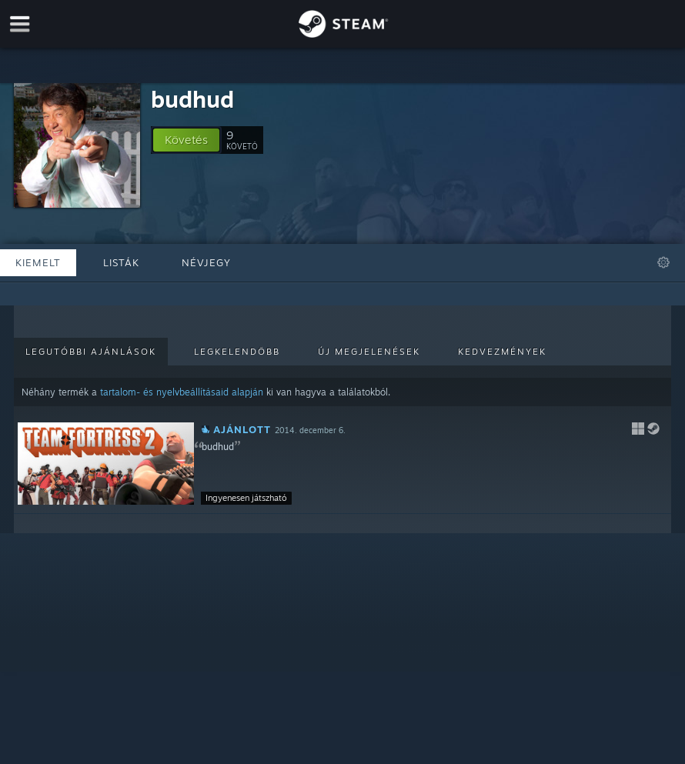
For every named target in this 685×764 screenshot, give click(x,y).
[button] (186, 140)
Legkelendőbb (237, 351)
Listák (121, 262)
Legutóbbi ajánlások (90, 351)
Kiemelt (38, 262)
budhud (192, 99)
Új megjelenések (369, 351)
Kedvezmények (502, 351)
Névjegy (206, 262)
